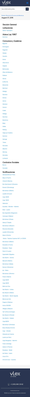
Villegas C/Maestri (8, 308)
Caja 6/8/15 (6, 321)
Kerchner (5, 37)
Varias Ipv (5, 203)
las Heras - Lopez (7, 353)
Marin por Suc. (6, 286)
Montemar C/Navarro (8, 225)
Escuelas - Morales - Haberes (11, 206)
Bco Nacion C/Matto (8, 292)
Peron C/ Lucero (7, 251)
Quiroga (5, 139)
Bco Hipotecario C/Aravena (10, 184)
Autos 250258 (7, 305)
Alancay (5, 152)
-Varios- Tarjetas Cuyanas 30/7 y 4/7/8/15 (14, 238)
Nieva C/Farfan (7, 235)
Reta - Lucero (6, 209)
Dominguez (6, 46)
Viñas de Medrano (7, 72)
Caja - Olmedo (7, 331)
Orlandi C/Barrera (7, 181)
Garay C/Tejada (7, 222)
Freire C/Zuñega (7, 343)
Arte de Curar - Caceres (9, 359)
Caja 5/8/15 (6, 280)
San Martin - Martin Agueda (10, 296)
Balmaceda (6, 69)
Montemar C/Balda (8, 264)
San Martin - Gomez (8, 257)
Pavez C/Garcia (7, 276)
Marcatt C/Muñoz (7, 260)
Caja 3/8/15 (6, 283)
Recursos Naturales (8, 229)
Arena (4, 59)
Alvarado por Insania (8, 334)
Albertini (5, 148)
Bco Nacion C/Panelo (8, 315)
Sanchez (5, 94)
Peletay (5, 129)
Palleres (5, 75)
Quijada (5, 66)
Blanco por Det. (7, 299)
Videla (4, 126)
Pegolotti (5, 50)
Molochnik (5, 85)
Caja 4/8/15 (6, 197)
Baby (4, 123)
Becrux (4, 165)
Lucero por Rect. (7, 337)
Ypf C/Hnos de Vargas (9, 311)
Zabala (4, 53)
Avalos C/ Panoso (7, 347)
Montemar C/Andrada (9, 324)
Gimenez (5, 104)
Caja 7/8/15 (6, 200)
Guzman (5, 136)
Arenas (4, 97)
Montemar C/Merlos (8, 241)
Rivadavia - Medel (7, 350)
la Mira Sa (5, 81)
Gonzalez (5, 145)
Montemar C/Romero (8, 273)
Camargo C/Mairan (8, 216)
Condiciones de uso (14, 390)
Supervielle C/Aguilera (8, 254)
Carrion (5, 107)
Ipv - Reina (5, 270)
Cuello (4, 110)
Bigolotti (5, 43)
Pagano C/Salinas (7, 302)
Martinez (5, 88)
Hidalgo (5, 91)
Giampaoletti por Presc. (9, 174)
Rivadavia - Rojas (7, 248)
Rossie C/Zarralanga (8, 187)
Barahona (5, 120)
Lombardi (5, 158)
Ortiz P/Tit (5, 356)
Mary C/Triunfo (7, 177)
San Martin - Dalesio (8, 318)
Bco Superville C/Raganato (10, 213)
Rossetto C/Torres (8, 244)
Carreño (5, 56)
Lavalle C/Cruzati (7, 193)
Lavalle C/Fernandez (8, 232)
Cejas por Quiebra (7, 133)
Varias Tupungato (7, 30)
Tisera (4, 142)
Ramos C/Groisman (8, 267)
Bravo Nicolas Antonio (9, 327)
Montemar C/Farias (8, 219)
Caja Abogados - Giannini (10, 340)
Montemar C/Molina (8, 190)
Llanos (4, 101)
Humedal (5, 168)
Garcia (4, 78)
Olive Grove (6, 62)
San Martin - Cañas (8, 289)
